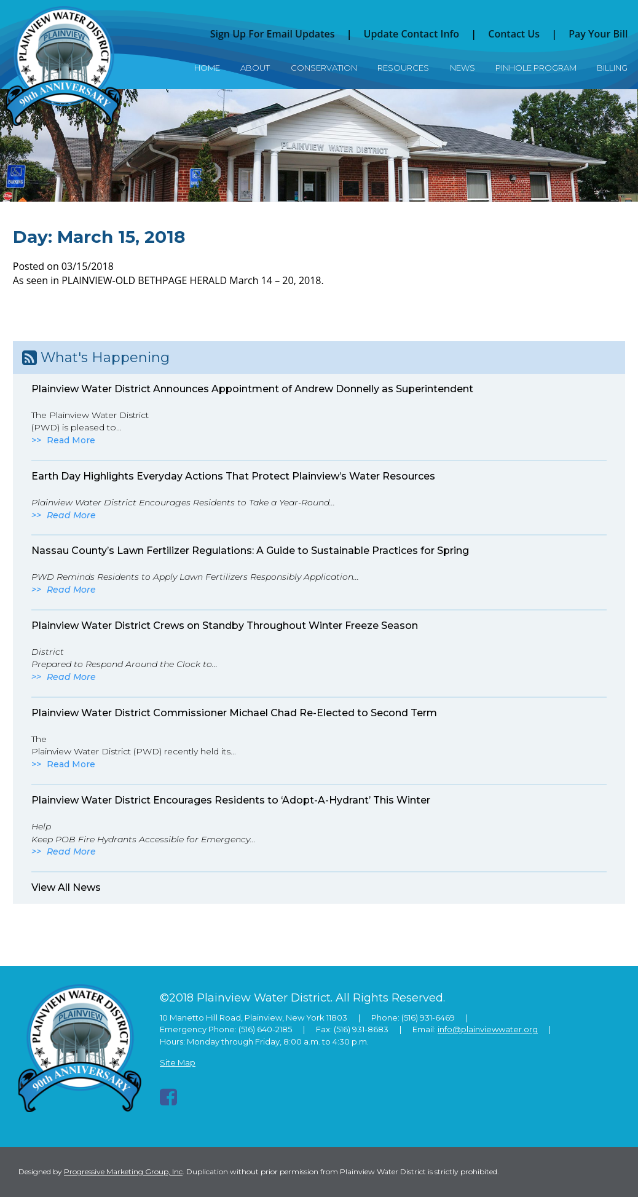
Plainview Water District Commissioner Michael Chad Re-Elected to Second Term (234, 713)
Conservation (324, 68)
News (462, 68)
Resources (403, 68)
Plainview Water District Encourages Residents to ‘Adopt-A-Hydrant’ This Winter (230, 800)
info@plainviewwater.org (488, 1029)
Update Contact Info (412, 34)
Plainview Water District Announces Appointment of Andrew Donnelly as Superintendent (252, 389)
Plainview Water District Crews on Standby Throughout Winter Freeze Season (224, 625)
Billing (612, 68)
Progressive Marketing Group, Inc (123, 1171)
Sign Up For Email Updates (272, 34)
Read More (71, 440)
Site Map (177, 1062)
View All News (66, 887)
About (255, 68)
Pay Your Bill (598, 34)
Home (207, 68)
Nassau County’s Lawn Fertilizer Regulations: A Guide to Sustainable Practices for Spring (250, 550)
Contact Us (514, 34)
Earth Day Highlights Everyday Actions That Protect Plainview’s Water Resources (233, 476)
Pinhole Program (536, 68)
